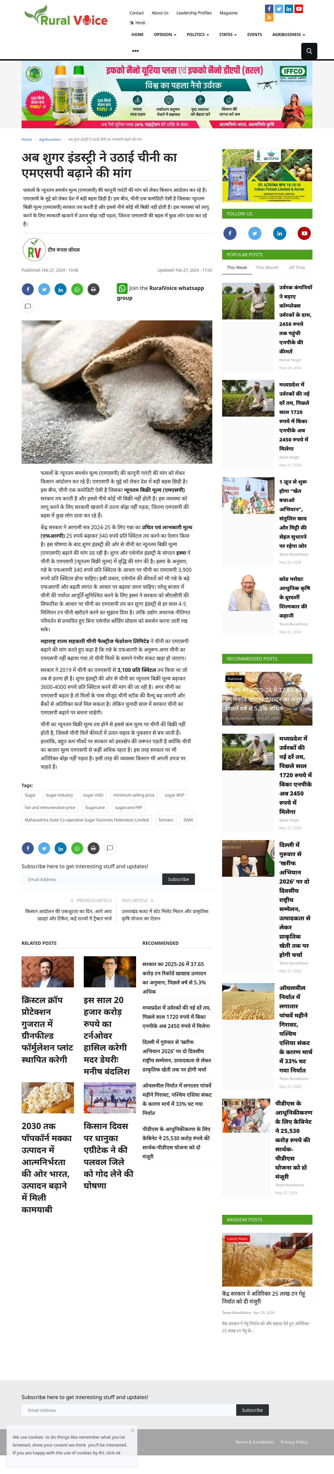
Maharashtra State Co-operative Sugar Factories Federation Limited (87, 820)
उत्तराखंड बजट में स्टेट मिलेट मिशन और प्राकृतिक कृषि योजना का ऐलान (165, 915)
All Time (297, 267)
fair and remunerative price (50, 807)
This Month (267, 267)
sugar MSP (175, 795)
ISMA (188, 820)
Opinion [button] (165, 34)
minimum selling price (134, 795)
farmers (166, 820)
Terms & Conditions (254, 1442)
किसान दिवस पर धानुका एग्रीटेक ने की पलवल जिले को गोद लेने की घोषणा (108, 1155)
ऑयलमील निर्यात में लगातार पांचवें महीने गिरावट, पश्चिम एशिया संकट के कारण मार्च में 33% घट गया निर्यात (295, 1029)
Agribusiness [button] (288, 34)
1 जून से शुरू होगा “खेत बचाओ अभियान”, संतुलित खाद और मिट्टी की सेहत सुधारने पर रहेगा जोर (293, 513)
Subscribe (178, 879)
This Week (237, 267)
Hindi (140, 23)
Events (254, 34)
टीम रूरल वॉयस (64, 249)
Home (138, 34)
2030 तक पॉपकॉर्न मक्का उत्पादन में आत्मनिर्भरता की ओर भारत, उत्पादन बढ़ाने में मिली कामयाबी (47, 1167)
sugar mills (93, 795)
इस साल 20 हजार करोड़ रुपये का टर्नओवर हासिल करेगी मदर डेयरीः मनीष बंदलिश (107, 1035)
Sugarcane (95, 807)
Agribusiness (50, 139)
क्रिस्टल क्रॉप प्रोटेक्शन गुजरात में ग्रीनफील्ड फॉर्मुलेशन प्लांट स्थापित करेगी (47, 1029)
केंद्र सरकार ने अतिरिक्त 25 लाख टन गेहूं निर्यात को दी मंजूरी (263, 1297)
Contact (137, 13)
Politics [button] (198, 34)
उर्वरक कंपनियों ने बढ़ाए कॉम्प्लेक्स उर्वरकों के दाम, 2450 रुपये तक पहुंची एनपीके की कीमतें (295, 319)
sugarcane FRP (128, 807)
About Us (160, 13)
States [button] (228, 34)
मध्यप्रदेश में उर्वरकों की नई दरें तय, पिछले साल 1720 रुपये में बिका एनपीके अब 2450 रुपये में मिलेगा (177, 1017)
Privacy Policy (294, 1442)
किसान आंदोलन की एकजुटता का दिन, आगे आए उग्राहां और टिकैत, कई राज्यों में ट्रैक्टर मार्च (68, 915)
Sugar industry (59, 795)
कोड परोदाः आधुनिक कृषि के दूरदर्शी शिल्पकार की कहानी (294, 597)
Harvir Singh (290, 359)
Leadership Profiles (194, 13)
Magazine (228, 13)
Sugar (30, 795)
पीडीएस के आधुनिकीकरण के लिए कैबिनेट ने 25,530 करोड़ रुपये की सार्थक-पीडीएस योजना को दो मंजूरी (293, 1139)
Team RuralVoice (293, 554)
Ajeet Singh (289, 457)
